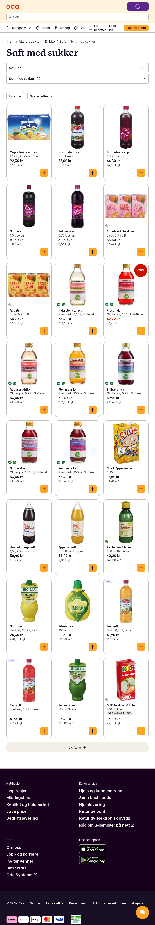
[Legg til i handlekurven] (44, 173)
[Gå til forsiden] (12, 6)
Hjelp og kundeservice (100, 790)
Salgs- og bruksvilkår (47, 903)
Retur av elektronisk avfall (104, 818)
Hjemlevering (92, 804)
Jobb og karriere (22, 854)
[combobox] (80, 17)
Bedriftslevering (22, 818)
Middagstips (18, 797)
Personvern (78, 903)
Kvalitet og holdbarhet (27, 804)
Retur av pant (92, 811)
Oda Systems (21, 874)
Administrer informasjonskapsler (118, 903)
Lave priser (17, 811)
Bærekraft (16, 868)
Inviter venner (20, 861)
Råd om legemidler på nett (107, 825)
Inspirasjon (17, 790)
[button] (77, 68)
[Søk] (10, 17)
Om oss (13, 847)
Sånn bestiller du (95, 797)
